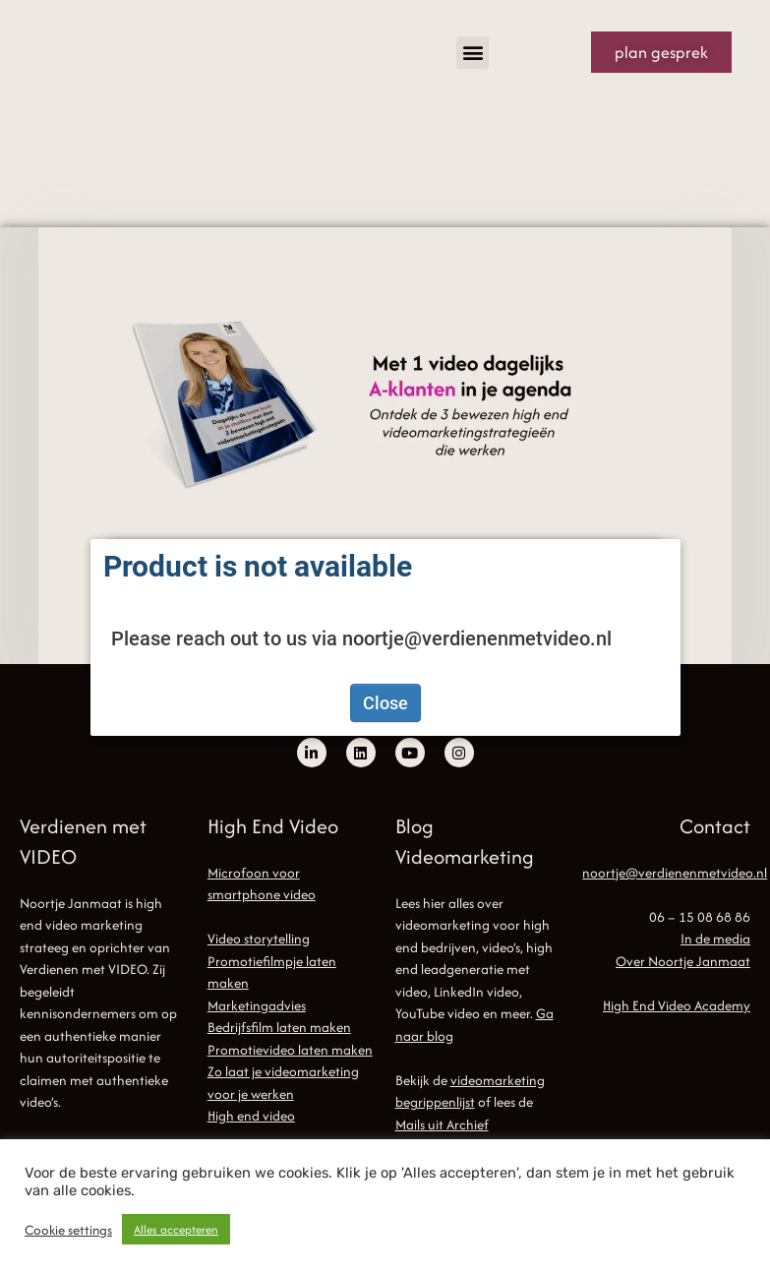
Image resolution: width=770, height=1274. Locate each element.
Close (385, 703)
